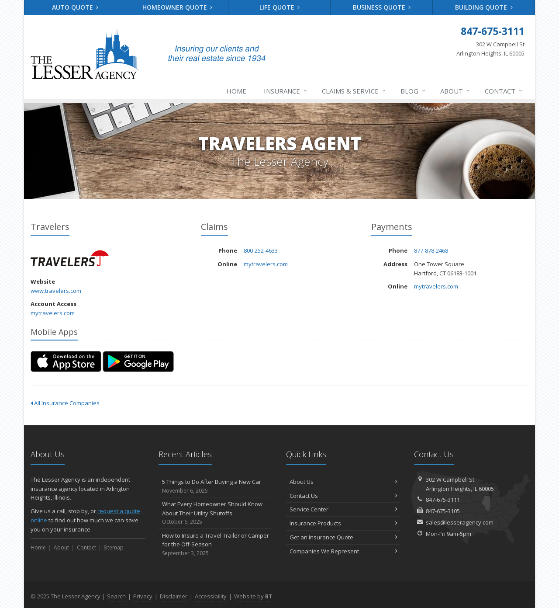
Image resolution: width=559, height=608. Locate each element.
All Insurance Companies (65, 403)
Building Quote (484, 7)
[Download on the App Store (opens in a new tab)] (66, 361)
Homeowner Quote (177, 7)
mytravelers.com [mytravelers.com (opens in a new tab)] (53, 313)
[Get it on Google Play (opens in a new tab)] (138, 361)
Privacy (142, 596)
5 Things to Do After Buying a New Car (216, 486)
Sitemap (114, 547)
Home (236, 91)
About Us (343, 482)
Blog (413, 91)
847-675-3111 (443, 500)
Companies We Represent (343, 551)
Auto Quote (75, 7)
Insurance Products (343, 523)
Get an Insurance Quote (343, 537)
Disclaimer (173, 596)
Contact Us (343, 496)
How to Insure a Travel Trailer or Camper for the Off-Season (216, 545)
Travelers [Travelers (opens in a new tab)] (70, 258)
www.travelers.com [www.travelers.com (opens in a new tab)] (56, 291)
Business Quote (382, 7)
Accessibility (211, 596)
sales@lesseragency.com (459, 522)
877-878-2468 (431, 250)
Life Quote (279, 7)
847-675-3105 (443, 511)
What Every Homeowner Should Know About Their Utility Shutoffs (216, 513)
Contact (504, 91)
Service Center (343, 509)
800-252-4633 (261, 250)
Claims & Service (354, 91)
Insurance (286, 91)
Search (116, 596)
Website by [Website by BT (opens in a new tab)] (253, 596)
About (455, 91)
